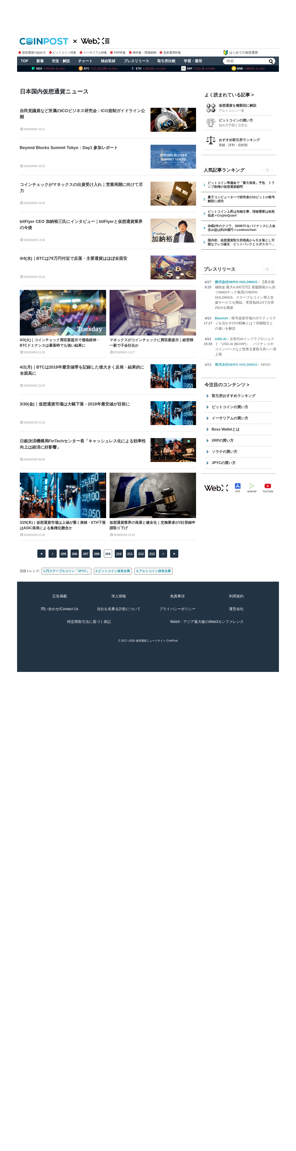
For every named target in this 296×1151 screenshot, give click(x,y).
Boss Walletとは (226, 429)
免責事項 (177, 596)
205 (63, 554)
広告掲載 (59, 596)
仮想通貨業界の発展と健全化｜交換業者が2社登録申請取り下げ (152, 525)
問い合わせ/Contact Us (59, 609)
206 (74, 554)
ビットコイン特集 (63, 52)
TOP (24, 61)
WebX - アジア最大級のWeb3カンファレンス (207, 622)
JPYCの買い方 (224, 463)
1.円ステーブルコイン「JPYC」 (66, 571)
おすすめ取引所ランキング (239, 140)
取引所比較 (166, 61)
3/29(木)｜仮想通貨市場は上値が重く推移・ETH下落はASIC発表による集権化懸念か (63, 525)
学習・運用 (193, 61)
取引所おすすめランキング (233, 396)
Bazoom (221, 318)
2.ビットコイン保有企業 (113, 571)
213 (152, 554)
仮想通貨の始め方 (32, 52)
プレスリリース (136, 61)
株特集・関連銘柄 (142, 52)
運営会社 (236, 609)
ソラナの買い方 (224, 452)
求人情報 (118, 596)
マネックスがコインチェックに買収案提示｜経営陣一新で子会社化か (151, 342)
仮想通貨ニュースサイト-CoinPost (157, 640)
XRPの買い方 (223, 440)
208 (96, 554)
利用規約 (236, 596)
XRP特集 (118, 52)
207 (85, 554)
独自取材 (108, 61)
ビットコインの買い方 (236, 120)
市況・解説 (61, 61)
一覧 (265, 170)
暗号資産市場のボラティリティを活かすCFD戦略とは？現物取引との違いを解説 (245, 323)
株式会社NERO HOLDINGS (236, 282)
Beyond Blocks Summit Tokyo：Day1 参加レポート (69, 147)
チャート (85, 61)
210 (118, 554)
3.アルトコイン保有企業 (153, 571)
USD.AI (221, 339)
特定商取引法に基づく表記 (89, 622)
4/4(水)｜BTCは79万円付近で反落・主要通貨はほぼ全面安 (73, 258)
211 (130, 554)
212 (141, 554)
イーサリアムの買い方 (230, 418)
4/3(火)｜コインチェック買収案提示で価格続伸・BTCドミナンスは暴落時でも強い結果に (60, 342)
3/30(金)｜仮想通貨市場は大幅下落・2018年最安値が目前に (75, 404)
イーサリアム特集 (93, 52)
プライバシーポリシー (177, 609)
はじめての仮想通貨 (240, 52)
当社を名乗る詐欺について (118, 609)
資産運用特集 (170, 52)
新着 (40, 61)
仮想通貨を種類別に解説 (237, 105)
